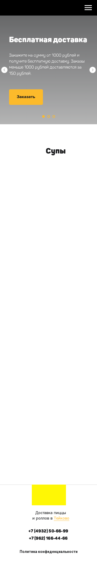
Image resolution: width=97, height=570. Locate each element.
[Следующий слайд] (92, 70)
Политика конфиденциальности (49, 552)
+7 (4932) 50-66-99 (48, 531)
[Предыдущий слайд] (4, 70)
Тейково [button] (61, 518)
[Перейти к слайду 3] (54, 116)
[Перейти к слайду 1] (43, 116)
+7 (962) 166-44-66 (48, 538)
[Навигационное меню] (88, 7)
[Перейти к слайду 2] (48, 116)
